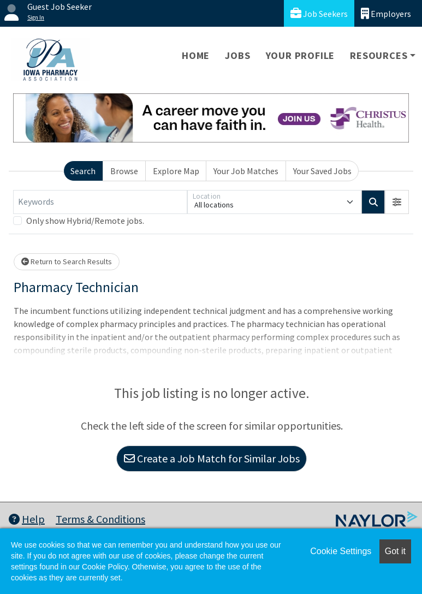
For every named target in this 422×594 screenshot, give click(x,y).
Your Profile (300, 55)
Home (196, 55)
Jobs (237, 55)
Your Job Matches (245, 170)
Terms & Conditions (100, 519)
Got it (395, 551)
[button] (397, 202)
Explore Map (176, 170)
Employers (386, 13)
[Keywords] (100, 202)
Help (27, 519)
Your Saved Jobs (322, 170)
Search (83, 170)
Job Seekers (319, 13)
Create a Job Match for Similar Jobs (212, 458)
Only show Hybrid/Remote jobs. (85, 220)
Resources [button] (378, 55)
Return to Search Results (66, 261)
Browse (124, 170)
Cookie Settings (340, 551)
